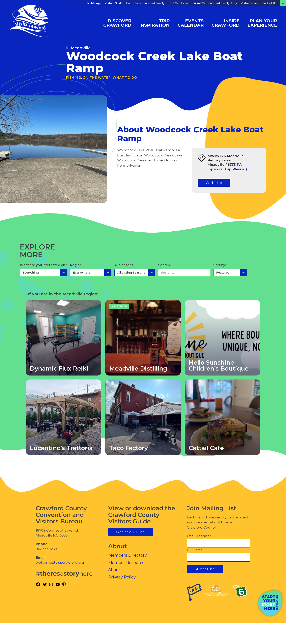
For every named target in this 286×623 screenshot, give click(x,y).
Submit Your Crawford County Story (215, 3)
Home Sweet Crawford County (145, 3)
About (114, 569)
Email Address (199, 536)
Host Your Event (179, 3)
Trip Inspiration (154, 22)
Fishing (73, 78)
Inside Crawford (226, 22)
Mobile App (94, 3)
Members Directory (127, 555)
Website (214, 183)
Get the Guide (130, 532)
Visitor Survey (249, 3)
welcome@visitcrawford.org (60, 562)
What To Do (125, 78)
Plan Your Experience (262, 22)
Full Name (195, 550)
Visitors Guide (113, 3)
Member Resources (127, 562)
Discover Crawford (117, 22)
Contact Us (269, 3)
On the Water (97, 78)
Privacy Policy (122, 577)
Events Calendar (191, 22)
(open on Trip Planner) (227, 169)
